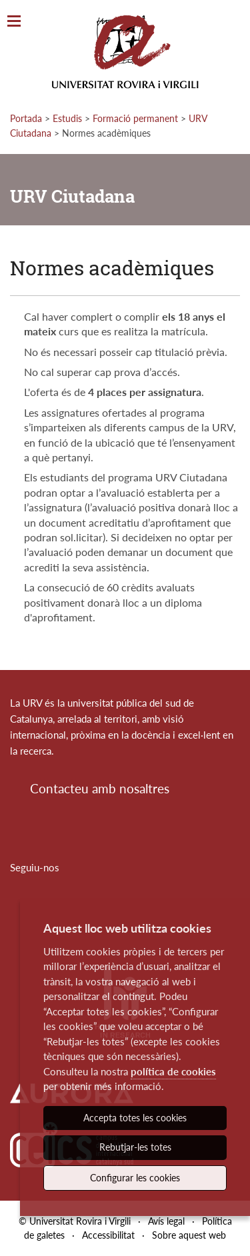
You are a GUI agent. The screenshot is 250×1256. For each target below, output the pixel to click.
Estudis (67, 118)
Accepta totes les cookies (135, 1117)
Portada (26, 118)
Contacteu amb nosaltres (99, 788)
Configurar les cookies (135, 1177)
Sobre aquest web (189, 1235)
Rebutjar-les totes (135, 1147)
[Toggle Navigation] (14, 22)
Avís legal (166, 1221)
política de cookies (173, 1071)
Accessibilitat (108, 1235)
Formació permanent (135, 118)
